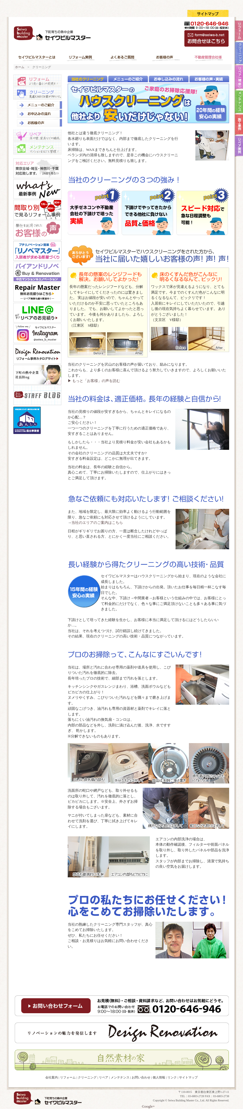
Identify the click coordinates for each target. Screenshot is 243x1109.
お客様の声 (165, 57)
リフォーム (37, 80)
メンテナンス (37, 148)
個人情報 (159, 1077)
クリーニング (37, 93)
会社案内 (51, 1077)
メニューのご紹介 (38, 104)
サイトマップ (188, 1077)
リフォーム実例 (81, 57)
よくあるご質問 (123, 57)
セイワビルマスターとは (37, 57)
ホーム (19, 67)
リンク (172, 1077)
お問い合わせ (141, 1077)
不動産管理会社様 (208, 57)
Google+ (148, 1106)
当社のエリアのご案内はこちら (97, 522)
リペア (37, 135)
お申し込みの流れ (38, 113)
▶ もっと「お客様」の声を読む (94, 381)
